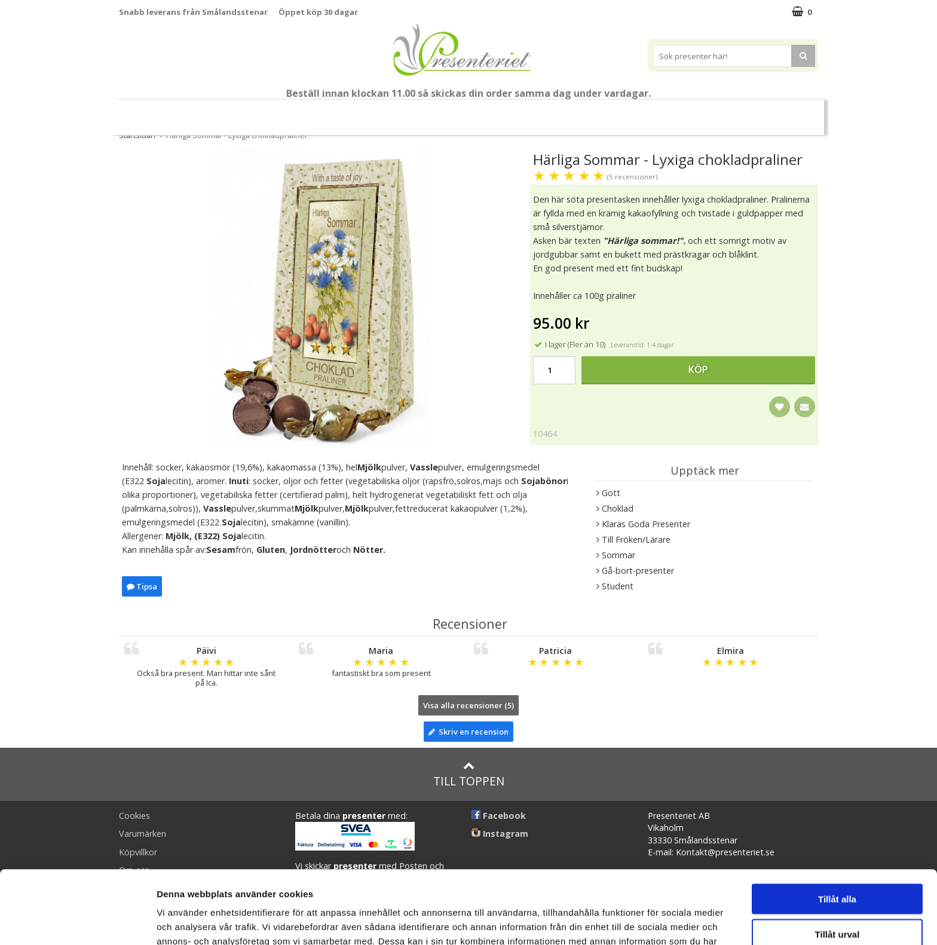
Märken (737, 112)
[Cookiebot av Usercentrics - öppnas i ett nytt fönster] (77, 922)
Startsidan (137, 135)
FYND (782, 112)
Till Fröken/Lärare (282, 112)
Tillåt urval (837, 861)
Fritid (637, 112)
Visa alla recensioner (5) (468, 705)
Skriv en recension (468, 731)
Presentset (414, 112)
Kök (592, 112)
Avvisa (837, 896)
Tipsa (142, 586)
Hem (547, 112)
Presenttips (487, 112)
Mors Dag (208, 112)
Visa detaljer (649, 921)
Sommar (350, 112)
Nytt (152, 112)
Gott (685, 112)
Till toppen (468, 774)
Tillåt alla (837, 826)
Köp (698, 369)
